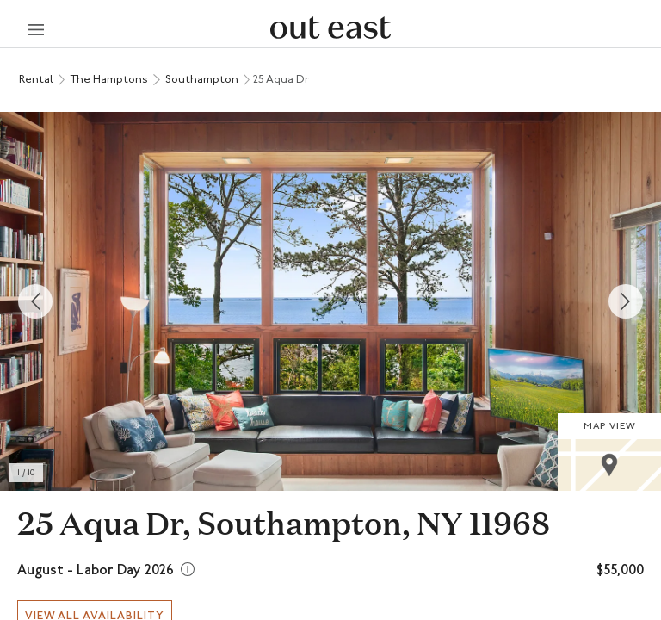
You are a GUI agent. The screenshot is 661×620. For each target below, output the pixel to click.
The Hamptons (109, 79)
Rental (36, 79)
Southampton (201, 79)
